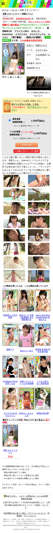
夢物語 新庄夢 (43, 413)
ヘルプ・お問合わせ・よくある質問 (33, 496)
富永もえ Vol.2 (26, 351)
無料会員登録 (26, 499)
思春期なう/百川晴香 (10, 316)
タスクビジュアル (38, 34)
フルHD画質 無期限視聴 (21, 133)
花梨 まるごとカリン (10, 451)
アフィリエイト (30, 516)
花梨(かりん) (41, 45)
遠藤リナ (10, 349)
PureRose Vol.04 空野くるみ (10, 382)
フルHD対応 (40, 55)
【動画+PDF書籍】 (33, 37)
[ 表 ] (11, 77)
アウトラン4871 (22, 31)
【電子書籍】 (16, 37)
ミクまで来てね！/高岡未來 (43, 382)
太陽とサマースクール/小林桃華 (26, 382)
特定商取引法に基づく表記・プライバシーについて (25, 513)
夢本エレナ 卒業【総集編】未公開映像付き (26, 317)
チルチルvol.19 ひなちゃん (11, 414)
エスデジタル (21, 34)
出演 (30, 45)
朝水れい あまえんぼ (26, 414)
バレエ (14, 10)
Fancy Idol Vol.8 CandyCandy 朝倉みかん (43, 317)
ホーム (5, 10)
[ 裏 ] (18, 77)
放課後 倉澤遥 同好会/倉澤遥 (42, 350)
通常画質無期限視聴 (18, 120)
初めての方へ (10, 496)
